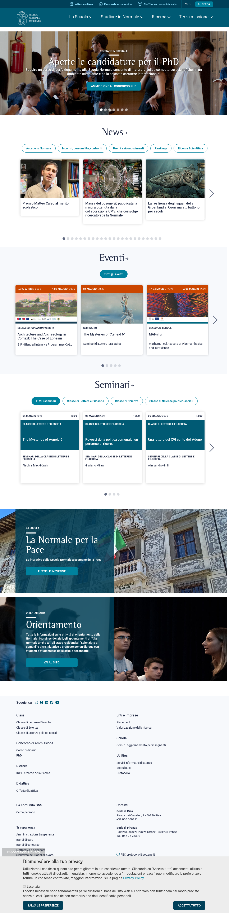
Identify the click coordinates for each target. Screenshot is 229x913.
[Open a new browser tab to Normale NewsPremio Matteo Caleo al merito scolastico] (49, 187)
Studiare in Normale (120, 16)
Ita (186, 4)
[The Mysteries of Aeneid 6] (49, 448)
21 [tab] (147, 239)
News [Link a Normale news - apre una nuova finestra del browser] (114, 132)
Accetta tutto (189, 905)
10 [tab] (101, 239)
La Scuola (78, 16)
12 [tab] (110, 239)
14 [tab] (118, 239)
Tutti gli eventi (113, 274)
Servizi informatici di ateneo (134, 762)
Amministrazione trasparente (35, 834)
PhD (19, 755)
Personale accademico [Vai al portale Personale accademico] (115, 4)
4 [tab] (114, 110)
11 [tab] (106, 239)
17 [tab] (131, 239)
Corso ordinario (26, 750)
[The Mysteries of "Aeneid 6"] (112, 317)
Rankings (161, 148)
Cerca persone (25, 812)
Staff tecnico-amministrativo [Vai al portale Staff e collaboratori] (158, 4)
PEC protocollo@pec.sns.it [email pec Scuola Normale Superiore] (135, 854)
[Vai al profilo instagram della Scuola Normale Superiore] (36, 702)
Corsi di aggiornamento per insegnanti (141, 745)
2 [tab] (105, 110)
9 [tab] (97, 239)
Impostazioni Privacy (23, 852)
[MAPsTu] (177, 319)
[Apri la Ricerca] (204, 4)
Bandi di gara (24, 839)
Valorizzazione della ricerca (134, 727)
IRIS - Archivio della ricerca (33, 773)
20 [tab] (143, 239)
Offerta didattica (27, 790)
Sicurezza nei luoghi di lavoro (35, 855)
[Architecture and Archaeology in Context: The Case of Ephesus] (46, 318)
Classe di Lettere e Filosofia (85, 401)
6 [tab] (122, 110)
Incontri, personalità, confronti (82, 148)
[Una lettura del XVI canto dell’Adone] (175, 448)
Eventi (113, 258)
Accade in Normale (38, 148)
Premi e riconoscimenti (128, 148)
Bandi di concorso (28, 844)
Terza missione (194, 16)
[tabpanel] (113, 73)
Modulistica (124, 767)
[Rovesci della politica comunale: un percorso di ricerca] (112, 448)
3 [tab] (109, 110)
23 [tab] (156, 239)
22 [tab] (152, 239)
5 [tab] (118, 110)
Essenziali (34, 886)
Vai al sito (52, 662)
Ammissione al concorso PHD (113, 86)
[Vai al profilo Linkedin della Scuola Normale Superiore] (46, 702)
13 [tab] (114, 239)
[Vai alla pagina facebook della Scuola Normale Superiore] (51, 702)
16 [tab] (126, 239)
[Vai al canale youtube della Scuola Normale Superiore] (57, 702)
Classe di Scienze (126, 401)
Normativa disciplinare (30, 850)
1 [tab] (101, 110)
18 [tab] (135, 239)
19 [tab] (139, 239)
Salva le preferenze (43, 905)
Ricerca (159, 16)
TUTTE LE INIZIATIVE (52, 571)
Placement (123, 722)
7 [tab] (126, 110)
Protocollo (123, 773)
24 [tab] (160, 239)
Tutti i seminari (46, 401)
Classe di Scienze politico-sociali (171, 401)
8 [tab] (93, 239)
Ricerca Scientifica (190, 148)
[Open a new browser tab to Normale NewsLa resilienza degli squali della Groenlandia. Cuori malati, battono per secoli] (175, 189)
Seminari (114, 385)
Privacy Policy (133, 878)
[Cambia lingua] (189, 4)
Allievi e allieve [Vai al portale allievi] (81, 4)
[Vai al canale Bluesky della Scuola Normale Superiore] (41, 702)
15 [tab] (122, 239)
